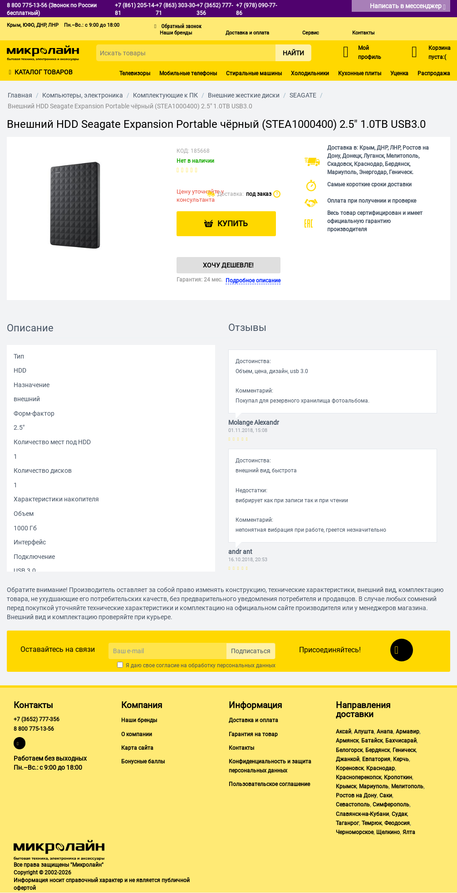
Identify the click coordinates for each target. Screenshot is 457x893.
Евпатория (376, 759)
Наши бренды (176, 33)
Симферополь (391, 804)
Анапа (385, 731)
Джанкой (347, 759)
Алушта (364, 731)
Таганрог (347, 823)
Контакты (363, 33)
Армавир (407, 731)
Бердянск (377, 750)
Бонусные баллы (143, 761)
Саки (385, 795)
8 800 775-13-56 (34, 729)
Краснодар (380, 768)
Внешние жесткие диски (244, 95)
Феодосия (397, 823)
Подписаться (250, 651)
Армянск (347, 741)
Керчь (401, 759)
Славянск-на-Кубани (362, 814)
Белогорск (349, 750)
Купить (233, 224)
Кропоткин (398, 777)
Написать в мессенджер (408, 6)
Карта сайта (137, 748)
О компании (136, 734)
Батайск (372, 741)
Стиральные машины (254, 73)
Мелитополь (407, 786)
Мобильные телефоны (188, 73)
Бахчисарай (401, 741)
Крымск (346, 786)
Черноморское (354, 832)
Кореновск (350, 768)
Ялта (409, 832)
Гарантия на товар (253, 734)
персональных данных (246, 665)
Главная (20, 95)
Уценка (399, 73)
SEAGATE (303, 95)
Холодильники (310, 73)
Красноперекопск (358, 777)
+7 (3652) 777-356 (36, 719)
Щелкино (388, 832)
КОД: (183, 151)
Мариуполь (373, 786)
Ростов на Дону (356, 795)
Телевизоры (134, 73)
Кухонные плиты (359, 73)
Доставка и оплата (247, 33)
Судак (399, 814)
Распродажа (434, 73)
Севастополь (353, 804)
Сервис (310, 33)
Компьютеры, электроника (82, 95)
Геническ (404, 750)
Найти (293, 53)
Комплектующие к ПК (165, 95)
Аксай (343, 731)
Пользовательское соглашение (269, 784)
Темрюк (372, 823)
